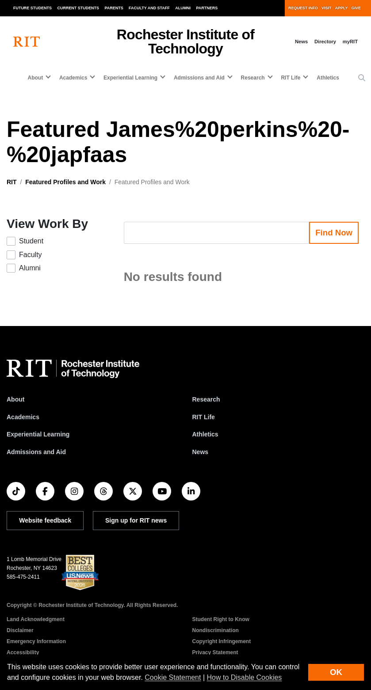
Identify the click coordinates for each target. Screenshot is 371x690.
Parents (114, 8)
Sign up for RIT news (136, 520)
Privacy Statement (215, 652)
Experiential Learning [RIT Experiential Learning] (38, 434)
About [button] (35, 78)
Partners (207, 8)
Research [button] (253, 78)
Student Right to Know (220, 619)
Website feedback (45, 520)
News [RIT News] (200, 451)
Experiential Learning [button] (130, 78)
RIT (12, 182)
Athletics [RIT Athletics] (205, 434)
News (301, 41)
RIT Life (203, 417)
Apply (341, 8)
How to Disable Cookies (244, 677)
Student (31, 241)
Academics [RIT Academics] (23, 417)
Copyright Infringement (221, 641)
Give (356, 8)
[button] (362, 78)
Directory (325, 41)
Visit (326, 8)
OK (336, 672)
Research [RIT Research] (206, 399)
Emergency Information (36, 641)
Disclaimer (20, 630)
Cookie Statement (173, 677)
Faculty (30, 254)
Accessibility (23, 652)
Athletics (328, 78)
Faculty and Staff (149, 8)
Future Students (32, 8)
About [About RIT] (15, 399)
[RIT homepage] (26, 41)
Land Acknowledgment (36, 619)
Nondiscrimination (215, 630)
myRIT (350, 41)
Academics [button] (73, 78)
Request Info (303, 8)
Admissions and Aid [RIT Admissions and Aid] (36, 451)
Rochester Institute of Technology (185, 42)
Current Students (78, 8)
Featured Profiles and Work (65, 182)
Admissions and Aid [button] (199, 78)
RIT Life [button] (290, 78)
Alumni (183, 8)
